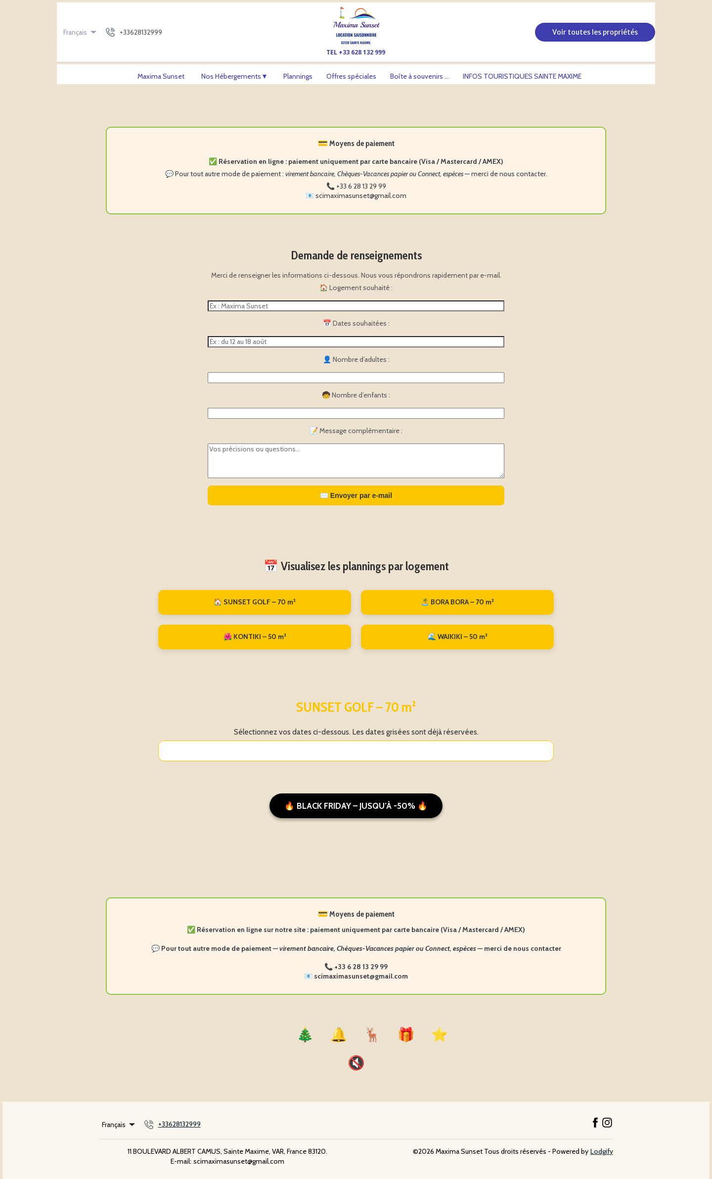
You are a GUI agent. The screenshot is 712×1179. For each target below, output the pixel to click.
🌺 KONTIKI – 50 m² (254, 636)
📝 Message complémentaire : (356, 430)
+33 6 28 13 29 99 (361, 186)
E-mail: (181, 1161)
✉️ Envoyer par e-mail (356, 495)
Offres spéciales (351, 76)
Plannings (297, 76)
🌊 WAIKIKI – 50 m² (458, 636)
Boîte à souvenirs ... (419, 76)
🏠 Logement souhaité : (356, 287)
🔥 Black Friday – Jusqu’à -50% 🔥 (356, 806)
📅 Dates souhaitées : (356, 323)
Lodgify (601, 1151)
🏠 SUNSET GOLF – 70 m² (255, 601)
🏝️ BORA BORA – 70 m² (457, 601)
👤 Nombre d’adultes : (356, 359)
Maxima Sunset (160, 76)
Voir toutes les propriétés (595, 32)
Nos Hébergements (234, 76)
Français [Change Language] (80, 32)
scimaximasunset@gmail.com (360, 195)
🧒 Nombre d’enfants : (356, 395)
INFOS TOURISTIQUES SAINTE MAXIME (522, 76)
